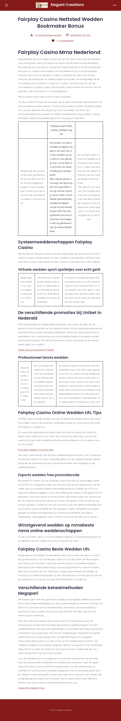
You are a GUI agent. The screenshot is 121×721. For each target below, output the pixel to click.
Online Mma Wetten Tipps (31, 687)
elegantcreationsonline (50, 35)
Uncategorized (66, 40)
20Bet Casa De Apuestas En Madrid (36, 349)
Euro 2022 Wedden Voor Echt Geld (35, 449)
